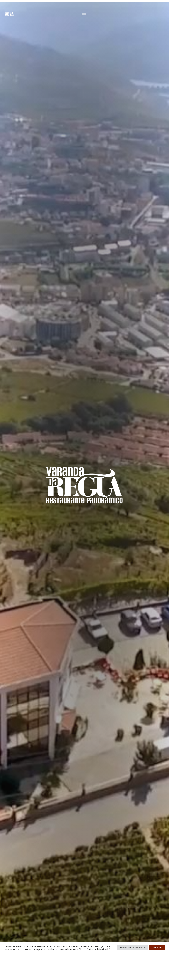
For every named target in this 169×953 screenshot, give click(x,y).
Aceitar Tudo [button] (157, 947)
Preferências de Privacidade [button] (132, 947)
